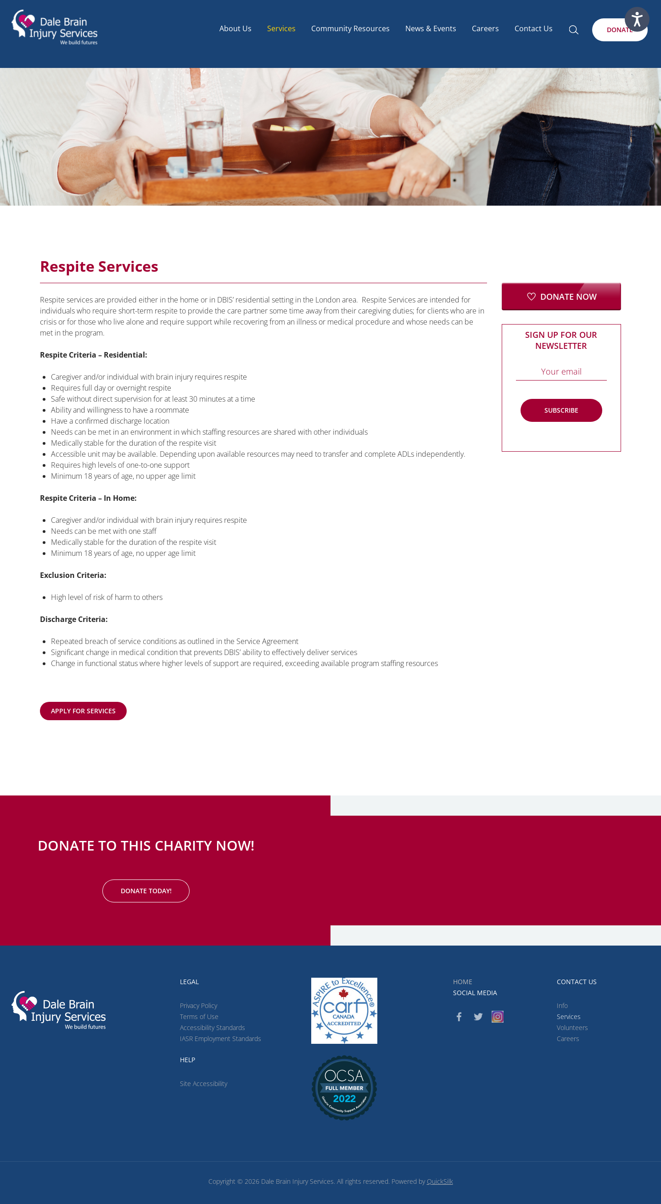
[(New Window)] (344, 1088)
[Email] (561, 371)
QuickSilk (440, 1181)
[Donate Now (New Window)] (561, 296)
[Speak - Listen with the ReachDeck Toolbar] (637, 19)
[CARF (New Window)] (344, 1011)
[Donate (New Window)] (620, 29)
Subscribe (561, 410)
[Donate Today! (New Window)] (146, 890)
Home (462, 981)
